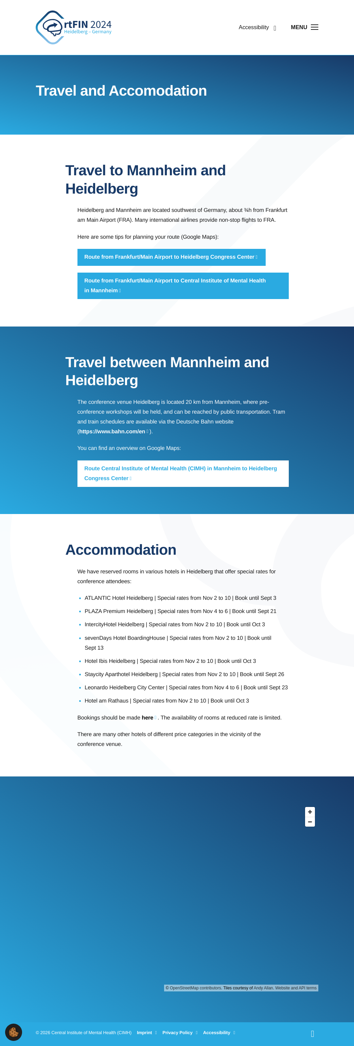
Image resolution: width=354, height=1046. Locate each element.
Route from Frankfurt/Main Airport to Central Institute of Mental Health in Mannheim (175, 286)
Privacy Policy (180, 1032)
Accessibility (220, 1032)
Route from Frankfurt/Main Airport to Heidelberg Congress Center (169, 257)
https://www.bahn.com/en (112, 432)
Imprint (148, 1032)
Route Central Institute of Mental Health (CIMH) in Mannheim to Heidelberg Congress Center (180, 473)
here (147, 718)
